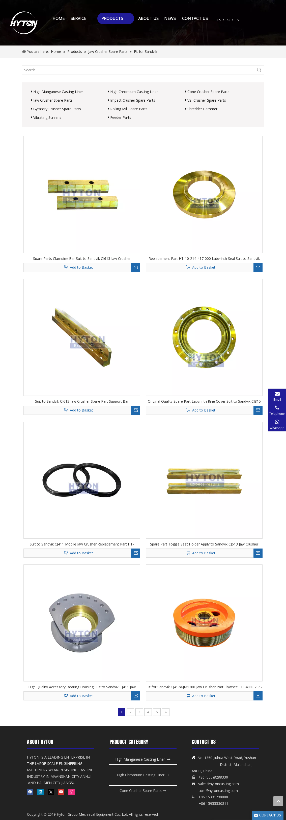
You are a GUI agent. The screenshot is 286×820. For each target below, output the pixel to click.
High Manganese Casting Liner (58, 91)
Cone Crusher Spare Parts (208, 91)
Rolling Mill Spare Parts (129, 108)
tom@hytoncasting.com (218, 790)
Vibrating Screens (47, 117)
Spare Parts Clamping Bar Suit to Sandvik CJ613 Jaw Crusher (82, 258)
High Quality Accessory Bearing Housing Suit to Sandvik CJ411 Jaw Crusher (82, 687)
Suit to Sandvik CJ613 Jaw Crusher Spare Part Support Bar (82, 401)
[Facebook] (30, 791)
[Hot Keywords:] (259, 70)
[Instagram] (71, 791)
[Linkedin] (40, 791)
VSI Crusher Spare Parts (206, 100)
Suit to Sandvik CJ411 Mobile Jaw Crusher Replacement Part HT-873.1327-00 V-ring (82, 544)
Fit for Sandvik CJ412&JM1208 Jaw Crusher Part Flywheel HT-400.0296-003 (204, 687)
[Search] (138, 70)
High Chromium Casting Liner (134, 91)
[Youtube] (61, 791)
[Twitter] (51, 791)
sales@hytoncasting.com (218, 783)
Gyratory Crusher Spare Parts (57, 108)
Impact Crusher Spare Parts (132, 100)
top (278, 801)
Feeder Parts (120, 117)
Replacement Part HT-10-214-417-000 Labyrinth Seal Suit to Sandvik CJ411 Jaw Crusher (204, 258)
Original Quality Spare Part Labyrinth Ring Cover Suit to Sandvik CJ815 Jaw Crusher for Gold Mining (204, 401)
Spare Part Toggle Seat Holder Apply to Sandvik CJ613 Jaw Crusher (204, 544)
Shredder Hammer (202, 108)
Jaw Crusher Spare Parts (53, 100)
